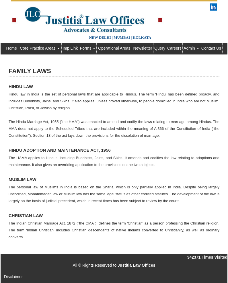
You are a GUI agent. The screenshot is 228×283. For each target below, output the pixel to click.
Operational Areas (114, 48)
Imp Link (70, 48)
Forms (88, 48)
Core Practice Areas (39, 48)
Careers (174, 48)
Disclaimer (13, 276)
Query (159, 48)
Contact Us (211, 48)
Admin (191, 48)
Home (11, 48)
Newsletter (142, 48)
